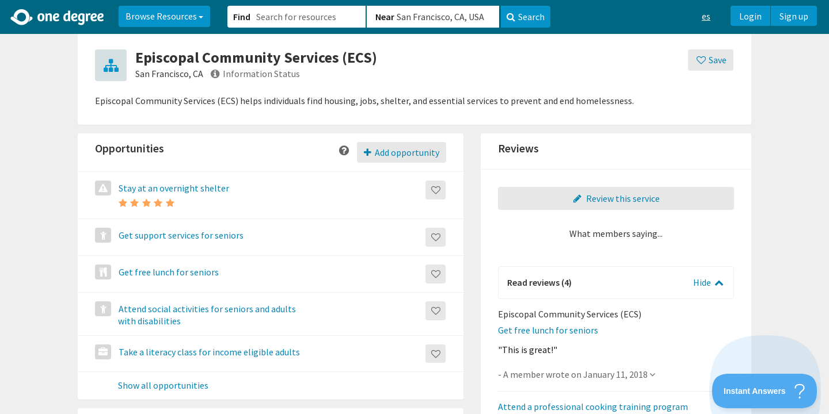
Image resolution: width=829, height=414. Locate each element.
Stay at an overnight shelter (173, 188)
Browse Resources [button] (164, 16)
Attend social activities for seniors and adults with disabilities (206, 315)
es (706, 16)
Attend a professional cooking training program (593, 406)
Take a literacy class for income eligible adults (208, 352)
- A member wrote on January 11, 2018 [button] (576, 374)
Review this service (616, 198)
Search (526, 16)
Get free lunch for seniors (168, 272)
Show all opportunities (163, 386)
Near (384, 16)
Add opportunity (401, 152)
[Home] (58, 17)
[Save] (710, 60)
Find (241, 16)
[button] (414, 207)
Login (750, 16)
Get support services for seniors (180, 235)
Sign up (793, 16)
